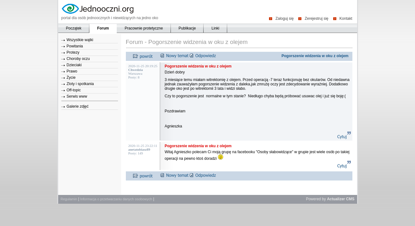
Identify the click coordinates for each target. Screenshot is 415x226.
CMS (350, 199)
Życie (71, 77)
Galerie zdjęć (78, 106)
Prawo (72, 71)
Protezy (73, 52)
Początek (73, 28)
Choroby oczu (78, 58)
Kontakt (345, 18)
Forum (103, 28)
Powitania (75, 46)
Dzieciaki (74, 65)
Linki (215, 28)
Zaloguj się (284, 18)
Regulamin (69, 199)
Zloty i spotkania (80, 84)
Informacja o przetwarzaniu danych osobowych (116, 199)
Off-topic (74, 90)
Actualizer (336, 199)
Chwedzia (135, 70)
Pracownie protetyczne (144, 28)
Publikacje (187, 28)
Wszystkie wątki (80, 40)
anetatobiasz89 (139, 149)
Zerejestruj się (316, 18)
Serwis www (77, 96)
